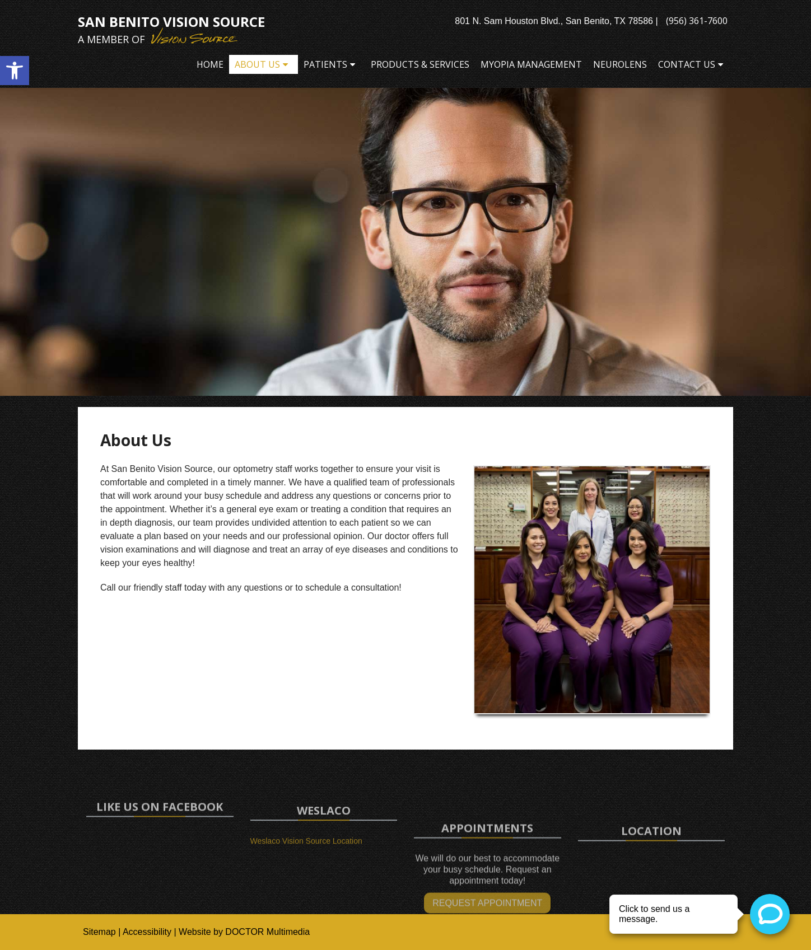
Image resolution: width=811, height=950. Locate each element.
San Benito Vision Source (171, 29)
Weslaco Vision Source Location (306, 851)
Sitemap (99, 932)
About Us (257, 64)
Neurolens (620, 64)
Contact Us (686, 64)
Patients (325, 64)
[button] (14, 70)
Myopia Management (531, 64)
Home (210, 64)
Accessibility (147, 932)
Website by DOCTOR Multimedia (244, 932)
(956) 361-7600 (697, 21)
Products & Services (420, 64)
